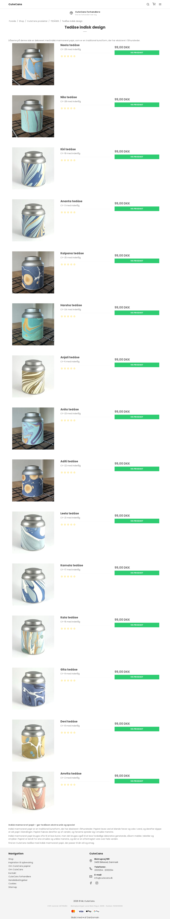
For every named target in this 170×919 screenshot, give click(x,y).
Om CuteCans (15, 869)
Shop (10, 859)
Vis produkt (136, 52)
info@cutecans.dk (103, 878)
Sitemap (12, 887)
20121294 (98, 870)
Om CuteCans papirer (19, 866)
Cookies (12, 883)
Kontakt (12, 873)
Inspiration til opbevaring (20, 862)
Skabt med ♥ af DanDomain (85, 917)
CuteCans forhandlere (19, 876)
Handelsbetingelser (17, 880)
